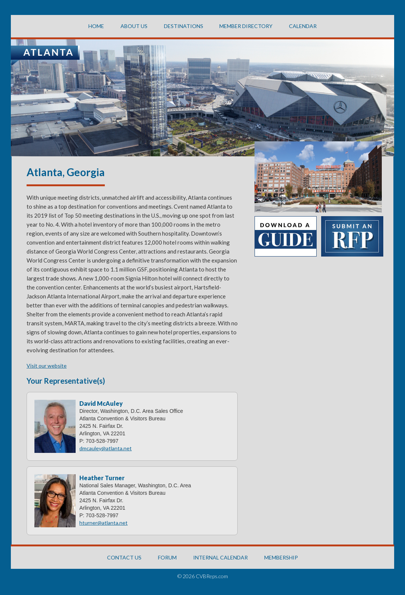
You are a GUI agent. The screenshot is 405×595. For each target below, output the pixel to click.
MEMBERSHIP (281, 557)
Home (96, 26)
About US (134, 26)
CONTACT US (124, 557)
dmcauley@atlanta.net (105, 448)
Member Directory (245, 26)
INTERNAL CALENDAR (220, 557)
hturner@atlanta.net (103, 522)
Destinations (183, 26)
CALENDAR (303, 26)
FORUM (167, 557)
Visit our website (47, 365)
